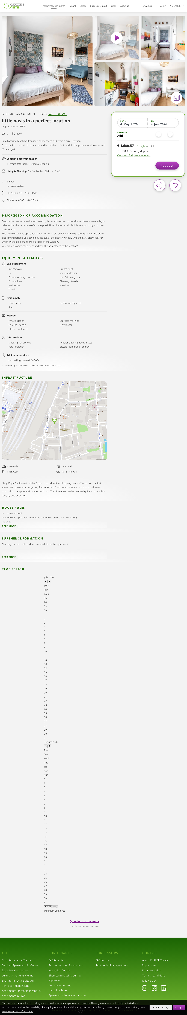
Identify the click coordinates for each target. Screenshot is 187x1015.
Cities (113, 5)
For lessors (107, 953)
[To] (163, 124)
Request (167, 165)
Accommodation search (54, 5)
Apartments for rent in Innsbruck (21, 991)
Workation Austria (59, 970)
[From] (132, 124)
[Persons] (164, 134)
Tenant (72, 5)
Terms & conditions (153, 975)
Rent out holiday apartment (112, 965)
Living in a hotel (58, 990)
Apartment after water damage (67, 995)
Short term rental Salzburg (18, 980)
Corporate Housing (60, 985)
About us (124, 5)
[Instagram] (145, 988)
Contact (150, 953)
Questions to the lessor (84, 921)
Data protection (151, 970)
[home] (14, 6)
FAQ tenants (56, 960)
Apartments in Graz (13, 996)
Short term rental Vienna (16, 960)
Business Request (98, 5)
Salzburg (57, 114)
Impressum (149, 965)
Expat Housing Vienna (15, 970)
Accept (179, 1007)
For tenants (60, 953)
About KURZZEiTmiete (155, 960)
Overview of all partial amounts (133, 155)
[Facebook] (154, 988)
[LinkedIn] (164, 988)
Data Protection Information (17, 1011)
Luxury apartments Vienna (17, 975)
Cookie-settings (161, 1007)
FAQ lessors (102, 960)
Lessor (83, 5)
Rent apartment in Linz (15, 985)
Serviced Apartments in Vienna (20, 965)
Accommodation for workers (66, 965)
